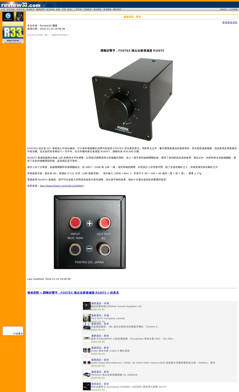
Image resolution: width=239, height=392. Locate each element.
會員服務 (107, 9)
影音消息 (11, 9)
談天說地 (50, 9)
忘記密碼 (233, 9)
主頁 (3, 9)
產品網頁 (97, 9)
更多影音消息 (229, 22)
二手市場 (78, 9)
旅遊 (58, 9)
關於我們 (117, 9)
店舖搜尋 (88, 9)
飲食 (70, 9)
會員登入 (224, 9)
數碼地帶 (40, 9)
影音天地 (21, 9)
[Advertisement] (54, 323)
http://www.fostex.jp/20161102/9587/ (62, 185)
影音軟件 (30, 9)
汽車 (64, 9)
